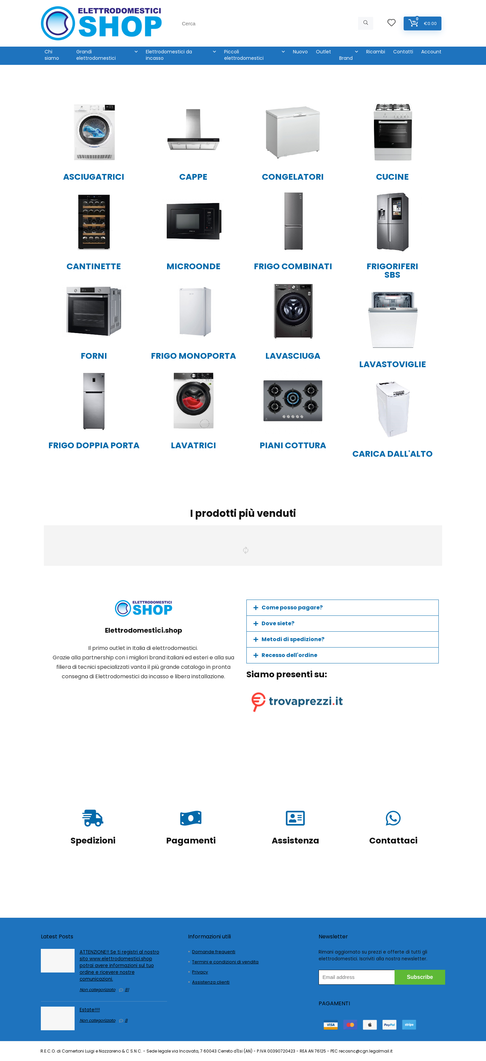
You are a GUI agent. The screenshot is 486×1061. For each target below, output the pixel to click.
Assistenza (295, 841)
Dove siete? (278, 623)
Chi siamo (52, 54)
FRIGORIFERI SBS (392, 270)
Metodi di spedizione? (293, 639)
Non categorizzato (97, 989)
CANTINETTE (93, 266)
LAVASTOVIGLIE (392, 364)
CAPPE (193, 177)
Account (431, 51)
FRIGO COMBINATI (293, 266)
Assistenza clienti (211, 982)
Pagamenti (191, 841)
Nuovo (300, 51)
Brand (346, 58)
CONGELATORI (293, 177)
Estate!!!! (90, 1010)
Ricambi (375, 51)
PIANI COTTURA (293, 445)
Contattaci (393, 841)
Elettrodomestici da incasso (169, 54)
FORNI (94, 356)
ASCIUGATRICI (93, 177)
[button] (342, 607)
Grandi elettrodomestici (96, 54)
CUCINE (392, 177)
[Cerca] (365, 23)
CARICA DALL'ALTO (392, 454)
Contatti (403, 51)
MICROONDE (193, 266)
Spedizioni (93, 841)
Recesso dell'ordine (289, 655)
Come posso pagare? (292, 607)
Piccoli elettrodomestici (244, 54)
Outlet (323, 51)
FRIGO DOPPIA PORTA (93, 445)
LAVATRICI (193, 445)
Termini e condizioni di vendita (225, 962)
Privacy (200, 972)
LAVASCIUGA (292, 356)
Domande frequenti (213, 952)
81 (127, 989)
